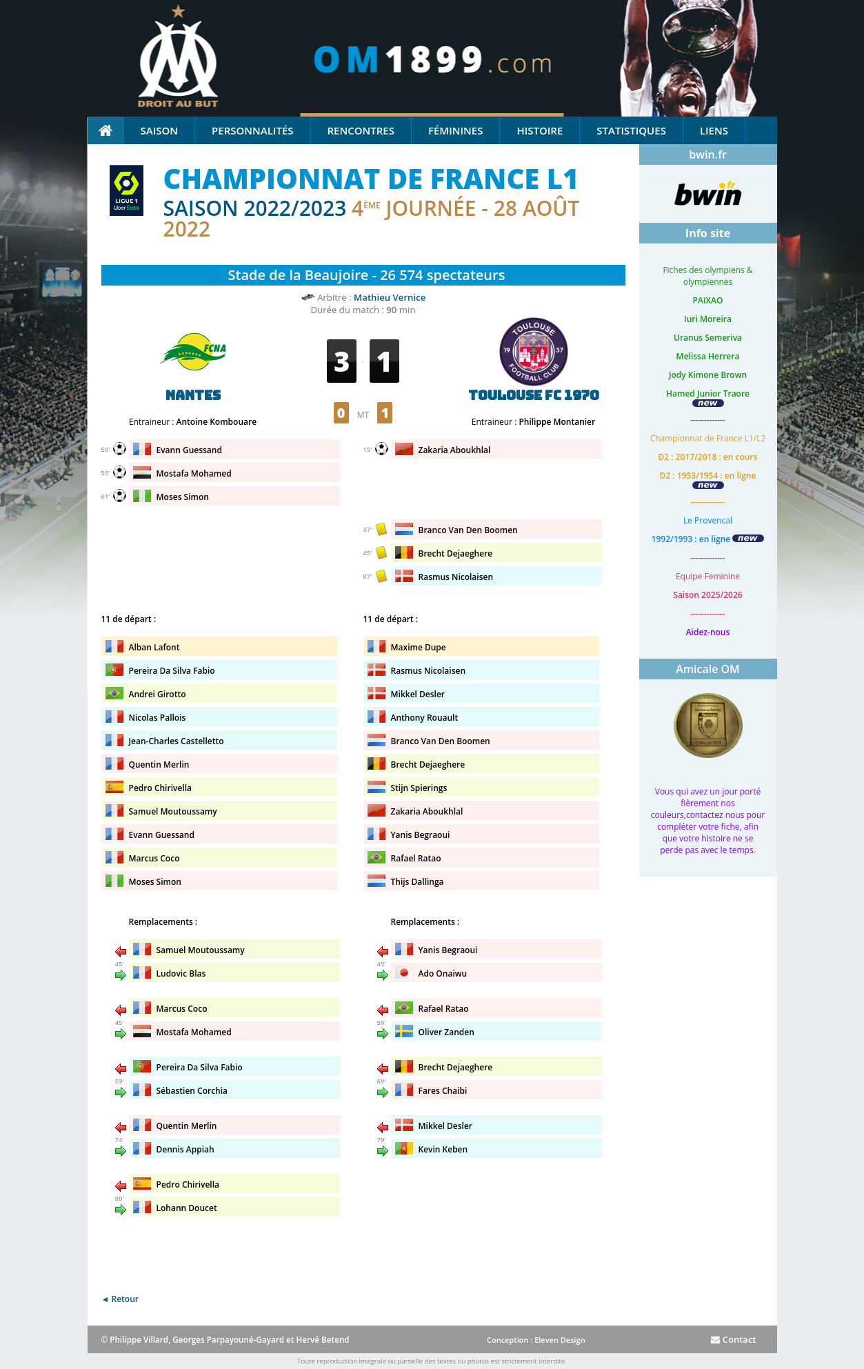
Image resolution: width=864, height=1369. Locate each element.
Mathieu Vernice (389, 297)
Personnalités (252, 130)
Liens (714, 130)
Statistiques (631, 130)
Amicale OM (708, 669)
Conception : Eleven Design (536, 1340)
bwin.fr (708, 154)
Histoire (539, 130)
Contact (733, 1339)
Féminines (455, 130)
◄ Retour (120, 1299)
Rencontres (361, 130)
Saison (160, 130)
